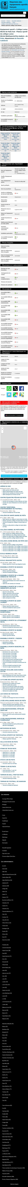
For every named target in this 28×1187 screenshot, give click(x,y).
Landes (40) (5, 981)
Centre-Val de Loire (6, 807)
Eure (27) (4, 937)
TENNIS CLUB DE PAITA (8, 766)
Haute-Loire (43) (6, 990)
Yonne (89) (4, 1125)
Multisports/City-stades (5, 136)
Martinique (4, 837)
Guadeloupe (5, 820)
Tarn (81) (4, 1100)
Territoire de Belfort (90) (7, 1128)
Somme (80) (5, 1097)
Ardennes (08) (5, 885)
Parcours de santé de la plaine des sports (13, 686)
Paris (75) (4, 1083)
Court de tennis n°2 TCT (9, 771)
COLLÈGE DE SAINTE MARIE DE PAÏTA (13, 515)
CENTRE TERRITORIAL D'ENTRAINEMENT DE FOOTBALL (11, 508)
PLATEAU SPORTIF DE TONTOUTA (11, 735)
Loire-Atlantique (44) (7, 993)
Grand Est (4, 818)
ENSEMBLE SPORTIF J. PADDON (11, 638)
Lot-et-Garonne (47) (6, 1001)
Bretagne (4, 804)
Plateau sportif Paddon (8, 643)
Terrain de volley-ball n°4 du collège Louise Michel (15, 550)
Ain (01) (4, 866)
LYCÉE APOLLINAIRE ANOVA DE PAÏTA (13, 700)
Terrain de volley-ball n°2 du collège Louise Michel (15, 547)
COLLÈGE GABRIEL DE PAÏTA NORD (12, 529)
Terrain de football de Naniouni (10, 785)
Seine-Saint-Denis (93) (7, 1136)
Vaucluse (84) (5, 1111)
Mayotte (4, 840)
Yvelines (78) (5, 1092)
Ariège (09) (4, 888)
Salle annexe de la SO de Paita (10, 594)
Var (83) (4, 1108)
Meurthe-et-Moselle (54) (8, 1023)
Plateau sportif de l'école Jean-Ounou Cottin (14, 676)
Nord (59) (4, 1038)
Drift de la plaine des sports (9, 685)
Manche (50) (5, 1010)
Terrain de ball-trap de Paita (9, 778)
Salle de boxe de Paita (8, 745)
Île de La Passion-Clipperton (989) (10, 1179)
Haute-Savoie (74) (6, 1080)
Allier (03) (4, 871)
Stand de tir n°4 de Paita (9, 756)
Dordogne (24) (5, 928)
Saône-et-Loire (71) (6, 1072)
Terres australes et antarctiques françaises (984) (13, 1168)
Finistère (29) (5, 944)
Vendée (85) (5, 1114)
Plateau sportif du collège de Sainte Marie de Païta (15, 520)
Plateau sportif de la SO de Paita (11, 593)
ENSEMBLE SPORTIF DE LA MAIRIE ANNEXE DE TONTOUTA (12, 576)
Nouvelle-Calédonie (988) (8, 1176)
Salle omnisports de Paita (9, 597)
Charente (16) (5, 908)
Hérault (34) (5, 964)
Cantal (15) (4, 905)
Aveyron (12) (5, 897)
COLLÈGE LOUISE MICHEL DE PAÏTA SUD (14, 541)
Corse (3, 815)
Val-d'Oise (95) (5, 1142)
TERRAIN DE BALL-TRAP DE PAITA (11, 775)
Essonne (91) (5, 1131)
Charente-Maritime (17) (7, 911)
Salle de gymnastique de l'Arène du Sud (12, 491)
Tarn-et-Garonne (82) (7, 1105)
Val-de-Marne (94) (6, 1139)
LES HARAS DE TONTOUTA (9, 694)
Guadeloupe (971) (6, 1145)
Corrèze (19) (5, 917)
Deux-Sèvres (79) (6, 1094)
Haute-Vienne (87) (6, 1119)
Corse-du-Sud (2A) (6, 947)
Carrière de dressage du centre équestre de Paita (15, 501)
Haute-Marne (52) (6, 1016)
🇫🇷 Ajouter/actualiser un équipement (14, 415)
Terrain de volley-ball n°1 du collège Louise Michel (15, 546)
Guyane (4, 823)
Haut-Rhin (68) (5, 1063)
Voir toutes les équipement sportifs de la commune (14, 475)
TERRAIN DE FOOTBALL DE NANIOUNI (13, 781)
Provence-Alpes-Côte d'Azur (8, 856)
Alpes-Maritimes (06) (7, 880)
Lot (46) (4, 998)
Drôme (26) (5, 934)
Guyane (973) (5, 1151)
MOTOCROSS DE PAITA (8, 728)
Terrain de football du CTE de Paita (11, 512)
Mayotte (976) (5, 1159)
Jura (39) (4, 979)
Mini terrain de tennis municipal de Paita (13, 659)
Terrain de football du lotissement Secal (12, 627)
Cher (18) (4, 914)
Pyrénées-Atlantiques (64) (8, 1052)
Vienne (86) (5, 1116)
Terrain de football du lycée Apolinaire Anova (14, 705)
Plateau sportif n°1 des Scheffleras (11, 616)
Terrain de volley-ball (15, 137)
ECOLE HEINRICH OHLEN (8, 553)
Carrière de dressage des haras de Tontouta (13, 697)
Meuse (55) (5, 1026)
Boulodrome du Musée (8, 634)
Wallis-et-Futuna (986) (7, 1170)
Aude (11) (4, 894)
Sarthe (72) (5, 1074)
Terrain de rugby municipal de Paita (11, 666)
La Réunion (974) (6, 1153)
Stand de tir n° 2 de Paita (9, 753)
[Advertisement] (14, 75)
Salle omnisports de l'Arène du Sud (11, 494)
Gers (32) (4, 959)
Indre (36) (4, 970)
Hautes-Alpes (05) (6, 877)
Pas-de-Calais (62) (6, 1046)
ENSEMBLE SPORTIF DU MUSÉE (11, 630)
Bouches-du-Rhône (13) (7, 900)
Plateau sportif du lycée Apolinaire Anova (13, 704)
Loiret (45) (4, 996)
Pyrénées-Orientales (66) (8, 1057)
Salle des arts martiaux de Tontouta (11, 583)
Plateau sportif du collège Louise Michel (13, 544)
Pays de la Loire (6, 853)
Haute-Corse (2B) (6, 950)
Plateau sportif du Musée (9, 635)
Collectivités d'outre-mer (8, 810)
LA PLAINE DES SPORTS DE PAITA (11, 679)
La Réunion (4, 834)
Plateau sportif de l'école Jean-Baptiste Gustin (14, 564)
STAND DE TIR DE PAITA (8, 748)
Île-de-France (5, 831)
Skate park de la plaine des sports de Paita (13, 688)
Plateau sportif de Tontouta (9, 738)
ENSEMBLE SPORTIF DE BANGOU (11, 567)
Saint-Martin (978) (6, 1165)
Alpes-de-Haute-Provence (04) (9, 874)
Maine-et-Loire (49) (6, 1007)
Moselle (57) (5, 1032)
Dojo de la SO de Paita (8, 591)
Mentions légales (13, 1184)
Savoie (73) (5, 1077)
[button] (14, 448)
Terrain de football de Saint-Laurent (11, 607)
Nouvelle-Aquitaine (6, 847)
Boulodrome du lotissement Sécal (11, 625)
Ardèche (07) (5, 883)
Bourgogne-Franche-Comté (8, 801)
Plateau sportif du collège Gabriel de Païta (13, 538)
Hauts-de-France (6, 826)
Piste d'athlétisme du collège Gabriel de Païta (14, 535)
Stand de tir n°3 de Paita (9, 755)
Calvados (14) (5, 903)
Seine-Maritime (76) (6, 1086)
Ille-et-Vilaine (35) (6, 967)
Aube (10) (4, 891)
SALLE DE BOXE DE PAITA (9, 742)
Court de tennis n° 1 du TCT (9, 770)
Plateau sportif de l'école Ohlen (10, 557)
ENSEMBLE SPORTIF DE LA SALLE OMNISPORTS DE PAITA (11, 587)
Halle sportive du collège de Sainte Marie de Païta (15, 519)
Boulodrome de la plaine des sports (11, 683)
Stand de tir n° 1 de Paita (9, 752)
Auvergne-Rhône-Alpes (7, 798)
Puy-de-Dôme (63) (6, 1049)
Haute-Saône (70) (6, 1069)
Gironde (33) (5, 961)
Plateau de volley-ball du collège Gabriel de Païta (15, 536)
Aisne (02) (4, 868)
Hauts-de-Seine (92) (6, 1133)
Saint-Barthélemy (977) (7, 1162)
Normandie (4, 842)
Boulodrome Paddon (8, 642)
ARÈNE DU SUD (5, 486)
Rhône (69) (4, 1066)
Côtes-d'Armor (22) (6, 922)
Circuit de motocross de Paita (10, 732)
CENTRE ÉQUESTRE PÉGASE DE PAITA (13, 497)
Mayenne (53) (5, 1018)
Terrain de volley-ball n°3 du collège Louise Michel (15, 549)
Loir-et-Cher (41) (6, 984)
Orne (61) (4, 1043)
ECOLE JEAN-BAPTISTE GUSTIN (11, 560)
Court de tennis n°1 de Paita (10, 657)
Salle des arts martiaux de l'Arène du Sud (13, 493)
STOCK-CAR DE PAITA (7, 760)
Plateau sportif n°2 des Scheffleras (11, 617)
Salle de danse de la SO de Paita (11, 596)
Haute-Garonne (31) (6, 956)
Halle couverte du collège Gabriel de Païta (13, 533)
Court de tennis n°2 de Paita (10, 653)
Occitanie (4, 850)
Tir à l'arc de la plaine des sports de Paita (13, 689)
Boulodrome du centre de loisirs (11, 652)
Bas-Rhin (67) (5, 1060)
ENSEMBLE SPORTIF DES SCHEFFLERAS (8, 611)
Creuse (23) (5, 925)
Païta (2, 38)
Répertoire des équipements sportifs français (19, 4)
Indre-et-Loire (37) (6, 973)
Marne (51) (4, 1013)
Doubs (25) (4, 931)
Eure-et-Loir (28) (6, 939)
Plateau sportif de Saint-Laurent (10, 606)
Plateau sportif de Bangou (9, 570)
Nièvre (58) (4, 1035)
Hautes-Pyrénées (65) (7, 1055)
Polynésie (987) (6, 1173)
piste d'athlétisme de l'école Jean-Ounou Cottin (14, 675)
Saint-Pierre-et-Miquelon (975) (9, 1156)
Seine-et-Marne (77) (6, 1089)
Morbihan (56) (5, 1029)
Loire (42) (4, 987)
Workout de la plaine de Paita (10, 690)
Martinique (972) (6, 1148)
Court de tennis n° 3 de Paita (10, 656)
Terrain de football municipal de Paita (12, 665)
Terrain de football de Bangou (10, 572)
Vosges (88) (5, 1122)
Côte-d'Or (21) (5, 920)
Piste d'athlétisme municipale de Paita (12, 660)
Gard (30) (4, 953)
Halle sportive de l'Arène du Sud (11, 490)
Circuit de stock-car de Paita (10, 763)
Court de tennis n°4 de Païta (10, 655)
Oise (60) (4, 1040)
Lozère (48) (5, 1004)
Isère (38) (4, 976)
